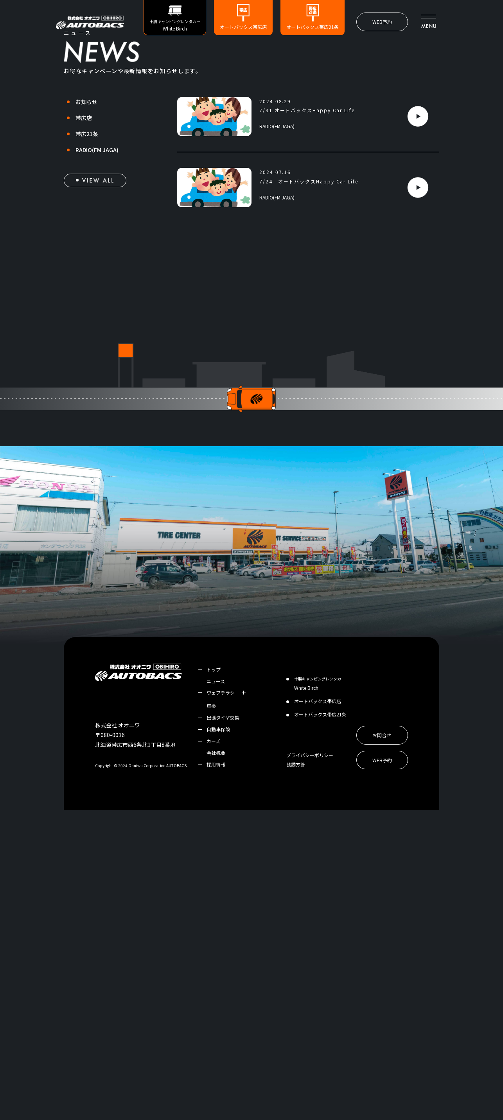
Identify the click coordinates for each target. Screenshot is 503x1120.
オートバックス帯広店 (243, 26)
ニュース (216, 991)
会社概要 (216, 1062)
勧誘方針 (295, 1074)
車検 (211, 1015)
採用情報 (216, 1074)
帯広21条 (86, 270)
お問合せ (381, 1045)
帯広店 (83, 254)
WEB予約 (382, 21)
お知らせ (86, 238)
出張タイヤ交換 (223, 1027)
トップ (214, 979)
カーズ (213, 1051)
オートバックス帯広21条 (312, 26)
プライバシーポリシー (309, 1065)
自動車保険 (218, 1039)
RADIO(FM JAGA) (97, 286)
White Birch (319, 993)
